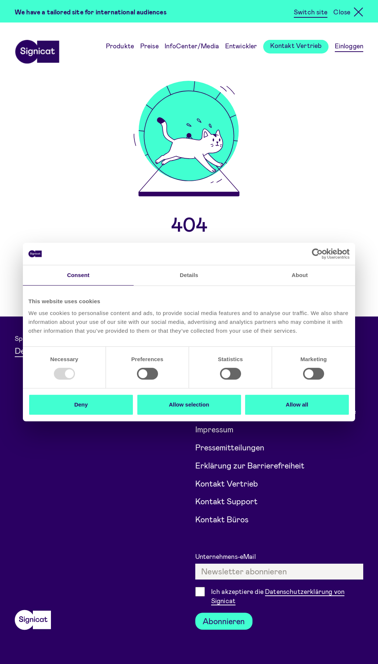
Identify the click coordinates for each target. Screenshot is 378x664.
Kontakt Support (226, 500)
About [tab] (300, 275)
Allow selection (189, 404)
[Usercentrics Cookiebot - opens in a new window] (317, 253)
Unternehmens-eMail (226, 556)
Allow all (297, 404)
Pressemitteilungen (231, 445)
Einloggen (349, 45)
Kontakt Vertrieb (296, 45)
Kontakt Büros (222, 518)
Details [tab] (189, 275)
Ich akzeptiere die (278, 596)
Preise (149, 45)
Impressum (215, 427)
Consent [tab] (78, 275)
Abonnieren (224, 620)
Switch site (310, 11)
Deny (81, 404)
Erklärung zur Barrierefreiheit (251, 463)
